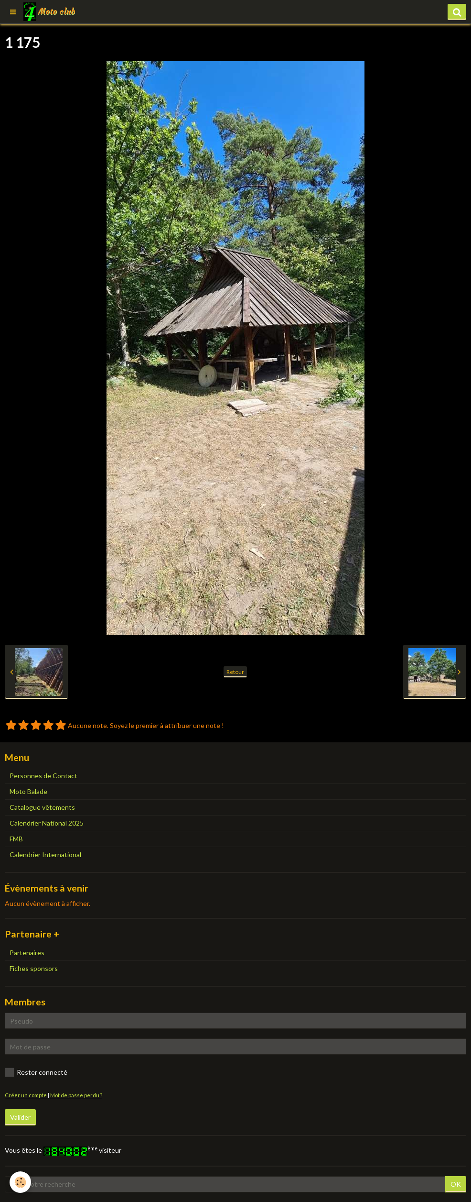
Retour (235, 671)
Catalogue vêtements (42, 807)
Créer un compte (26, 1095)
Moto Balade (28, 791)
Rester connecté (36, 1072)
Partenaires (27, 952)
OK (455, 1184)
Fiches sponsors (34, 968)
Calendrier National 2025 (47, 823)
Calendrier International (45, 854)
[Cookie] (20, 1182)
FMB (16, 839)
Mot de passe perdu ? (76, 1095)
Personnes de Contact (43, 776)
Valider (20, 1117)
